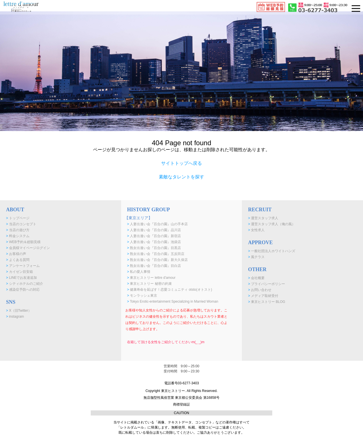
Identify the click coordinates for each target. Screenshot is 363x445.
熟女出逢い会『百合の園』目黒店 (154, 248)
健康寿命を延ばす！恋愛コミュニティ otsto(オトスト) (169, 290)
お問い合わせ (259, 290)
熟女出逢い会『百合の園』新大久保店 (157, 260)
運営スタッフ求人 (263, 218)
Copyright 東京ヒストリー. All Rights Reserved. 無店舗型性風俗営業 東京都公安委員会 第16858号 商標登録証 (181, 397)
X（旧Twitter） (18, 311)
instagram (15, 317)
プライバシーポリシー (266, 284)
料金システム (17, 236)
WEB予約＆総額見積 (23, 242)
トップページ (17, 218)
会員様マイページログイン (28, 248)
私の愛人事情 (138, 272)
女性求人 (256, 230)
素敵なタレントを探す (181, 176)
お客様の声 (16, 254)
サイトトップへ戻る (181, 163)
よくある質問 (17, 260)
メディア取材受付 (263, 296)
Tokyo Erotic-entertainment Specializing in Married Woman (172, 301)
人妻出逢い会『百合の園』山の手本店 (157, 224)
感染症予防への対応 (22, 290)
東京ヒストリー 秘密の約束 (149, 284)
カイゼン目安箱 (19, 272)
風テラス (256, 257)
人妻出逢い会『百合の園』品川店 (154, 230)
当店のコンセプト (21, 224)
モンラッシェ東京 (142, 296)
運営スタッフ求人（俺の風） (271, 224)
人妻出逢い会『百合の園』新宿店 (154, 236)
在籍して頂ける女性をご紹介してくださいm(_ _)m (165, 342)
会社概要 (256, 278)
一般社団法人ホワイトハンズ (271, 251)
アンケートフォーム (22, 266)
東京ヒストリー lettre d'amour (151, 278)
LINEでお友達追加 (21, 278)
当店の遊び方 (17, 230)
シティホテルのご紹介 (24, 284)
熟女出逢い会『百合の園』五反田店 (155, 254)
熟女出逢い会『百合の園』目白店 (154, 266)
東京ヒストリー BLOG (266, 302)
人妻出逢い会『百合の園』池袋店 (154, 242)
